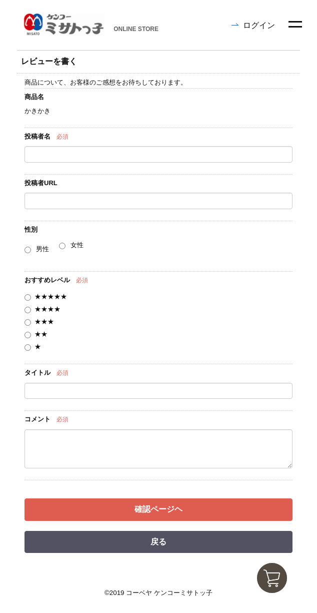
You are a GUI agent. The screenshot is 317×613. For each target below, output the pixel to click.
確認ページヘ (158, 509)
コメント (37, 419)
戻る (158, 541)
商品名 (34, 97)
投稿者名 (37, 136)
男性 (42, 249)
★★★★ (47, 309)
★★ (41, 334)
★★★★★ (50, 296)
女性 (77, 245)
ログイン (259, 25)
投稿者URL (41, 183)
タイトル (37, 372)
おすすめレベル (47, 280)
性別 (31, 229)
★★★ (44, 321)
